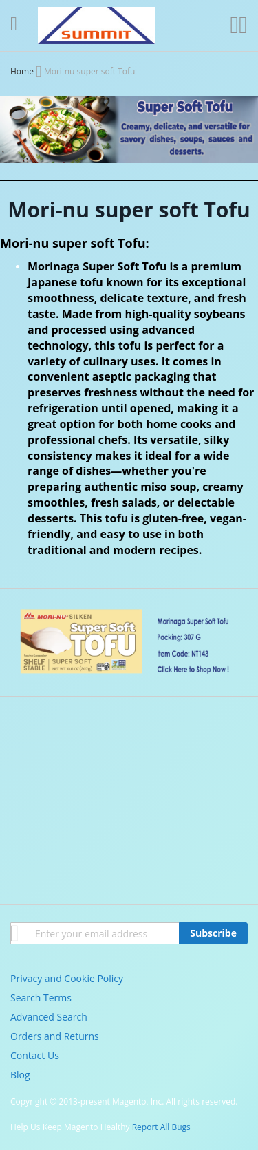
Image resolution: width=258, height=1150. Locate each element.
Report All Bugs (161, 1127)
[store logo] (96, 25)
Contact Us (34, 1055)
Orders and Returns (54, 1036)
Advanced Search (48, 1016)
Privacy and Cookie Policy (66, 978)
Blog (20, 1074)
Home (23, 71)
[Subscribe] (213, 933)
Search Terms (41, 997)
